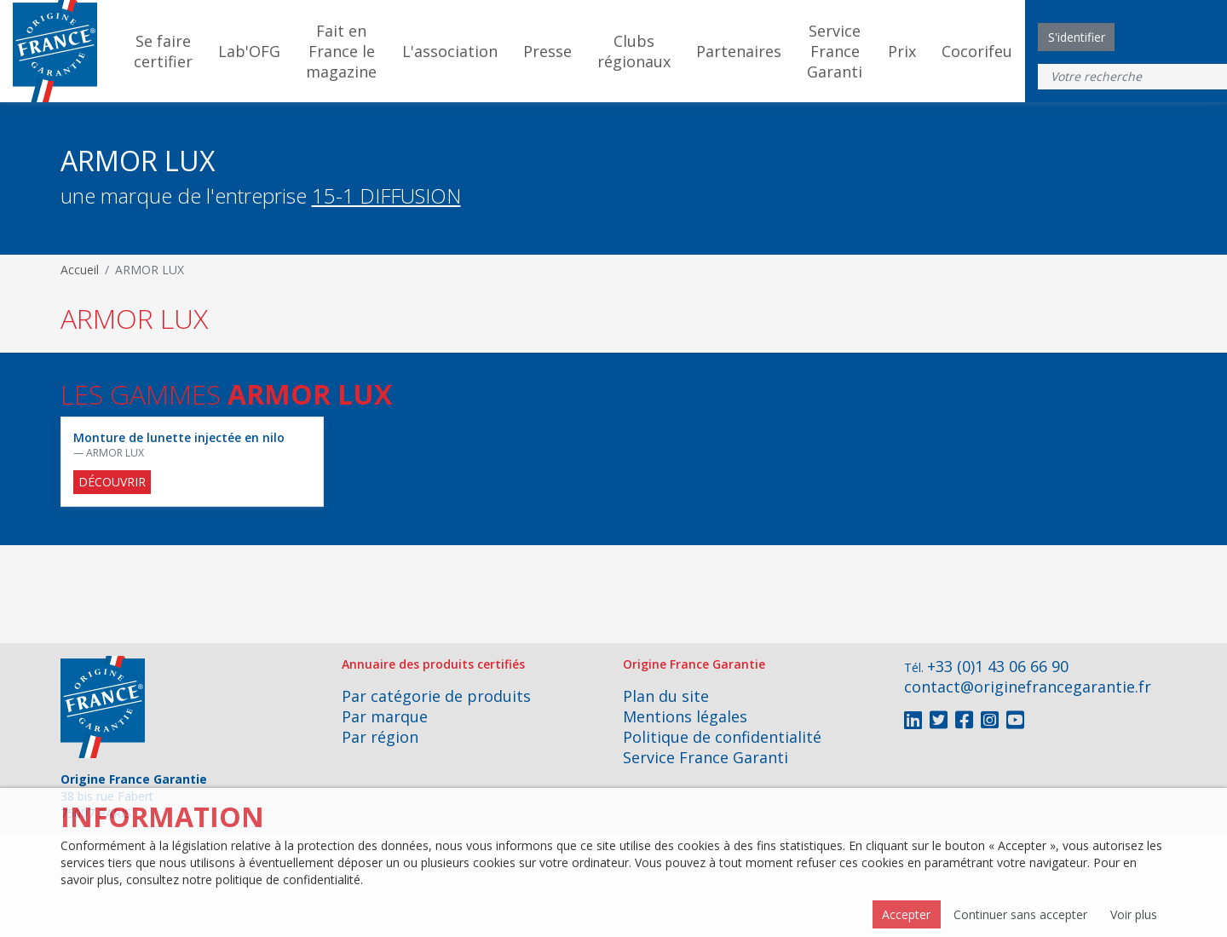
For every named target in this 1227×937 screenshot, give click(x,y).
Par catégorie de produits (436, 696)
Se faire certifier (163, 51)
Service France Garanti (834, 51)
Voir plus (1133, 914)
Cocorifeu (977, 51)
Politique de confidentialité (722, 737)
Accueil (79, 270)
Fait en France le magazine (341, 51)
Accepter (906, 914)
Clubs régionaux (634, 51)
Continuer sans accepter (1020, 914)
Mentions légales (685, 716)
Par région (380, 737)
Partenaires (738, 51)
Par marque (385, 716)
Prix (902, 51)
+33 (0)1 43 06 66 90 (998, 666)
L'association (450, 51)
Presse (547, 51)
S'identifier (1076, 37)
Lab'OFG (249, 51)
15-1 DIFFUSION (386, 195)
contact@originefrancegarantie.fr (1027, 686)
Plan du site (666, 696)
